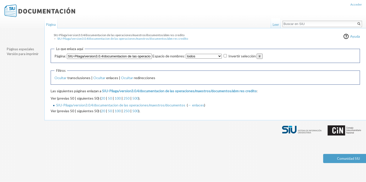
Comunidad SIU (348, 158)
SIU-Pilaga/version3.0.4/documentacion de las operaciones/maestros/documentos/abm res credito (122, 38)
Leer (276, 24)
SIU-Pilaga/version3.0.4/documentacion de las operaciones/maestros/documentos (120, 105)
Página (51, 24)
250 (127, 98)
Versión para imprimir (23, 54)
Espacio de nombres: (168, 56)
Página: (60, 56)
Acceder (356, 4)
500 (135, 98)
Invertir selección (242, 56)
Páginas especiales (20, 49)
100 (118, 98)
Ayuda (355, 36)
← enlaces (196, 105)
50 (110, 98)
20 (103, 98)
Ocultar (60, 78)
